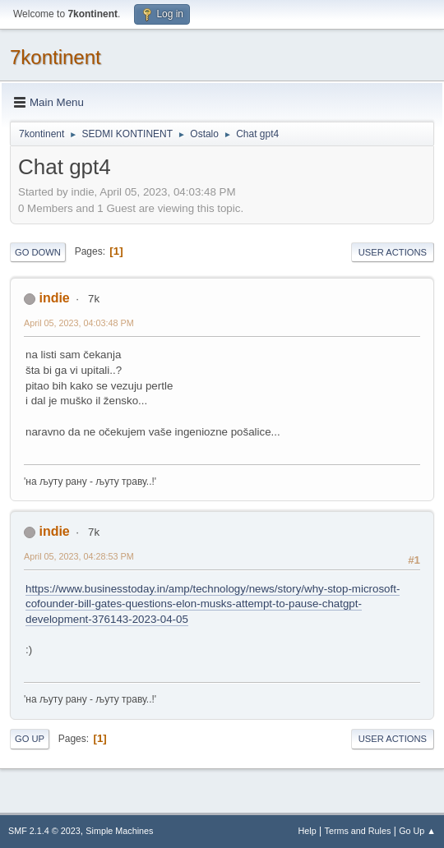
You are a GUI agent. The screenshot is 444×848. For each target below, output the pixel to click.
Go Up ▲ (417, 831)
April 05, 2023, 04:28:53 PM (79, 556)
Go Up (29, 739)
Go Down (38, 252)
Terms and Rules (358, 831)
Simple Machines (119, 831)
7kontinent (55, 57)
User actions (392, 252)
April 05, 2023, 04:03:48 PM (79, 323)
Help (307, 831)
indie (54, 298)
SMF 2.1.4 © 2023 (44, 831)
